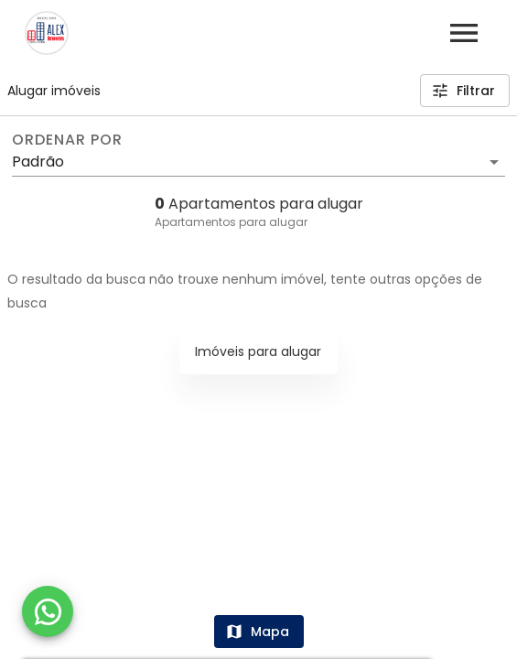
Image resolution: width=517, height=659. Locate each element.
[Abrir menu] (464, 33)
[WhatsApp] (47, 611)
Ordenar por (67, 140)
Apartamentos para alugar (231, 222)
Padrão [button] (38, 161)
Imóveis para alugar (258, 351)
